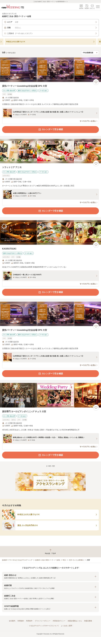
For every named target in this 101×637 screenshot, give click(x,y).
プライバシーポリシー (42, 621)
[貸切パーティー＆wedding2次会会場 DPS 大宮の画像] (50, 69)
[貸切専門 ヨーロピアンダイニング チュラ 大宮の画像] (50, 395)
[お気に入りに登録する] (96, 82)
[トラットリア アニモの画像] (50, 151)
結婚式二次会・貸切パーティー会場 (47, 560)
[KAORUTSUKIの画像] (50, 232)
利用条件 (29, 621)
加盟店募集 (88, 621)
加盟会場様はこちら (75, 621)
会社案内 (12, 621)
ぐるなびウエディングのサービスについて (44, 626)
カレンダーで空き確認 (50, 129)
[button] (50, 576)
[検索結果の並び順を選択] (90, 53)
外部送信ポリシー (59, 621)
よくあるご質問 (66, 626)
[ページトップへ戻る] (50, 551)
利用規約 (21, 621)
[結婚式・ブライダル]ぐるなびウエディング (17, 560)
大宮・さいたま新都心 (76, 560)
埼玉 (64, 560)
